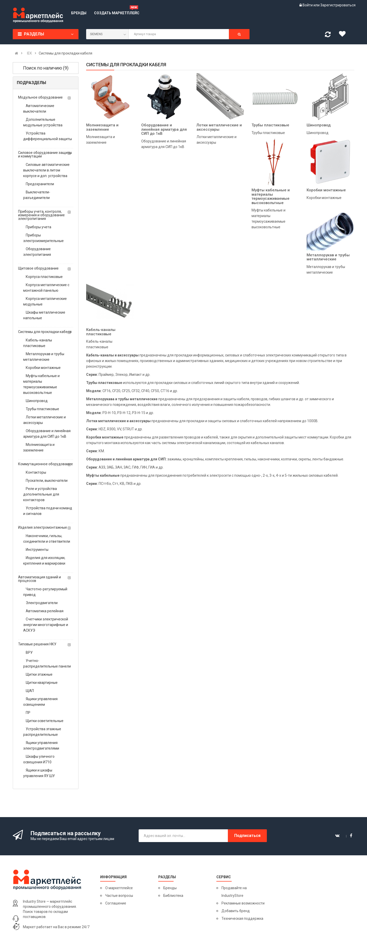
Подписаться (247, 835)
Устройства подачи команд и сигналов (47, 511)
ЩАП (30, 691)
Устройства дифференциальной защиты (47, 136)
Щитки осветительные (44, 721)
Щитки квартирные (42, 683)
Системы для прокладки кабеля (45, 332)
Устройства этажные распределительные (42, 732)
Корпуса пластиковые (44, 277)
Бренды (170, 888)
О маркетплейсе (119, 888)
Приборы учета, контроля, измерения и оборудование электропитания (41, 215)
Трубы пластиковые (42, 409)
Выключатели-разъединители (36, 195)
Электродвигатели (42, 603)
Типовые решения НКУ (37, 644)
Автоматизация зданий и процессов (39, 579)
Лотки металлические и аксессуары (44, 420)
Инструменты (37, 550)
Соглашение (115, 903)
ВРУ (29, 652)
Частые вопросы (119, 896)
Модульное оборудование (40, 97)
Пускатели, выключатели (47, 480)
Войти (308, 5)
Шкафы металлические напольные (44, 315)
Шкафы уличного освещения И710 (39, 759)
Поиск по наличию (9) (46, 68)
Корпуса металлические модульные (45, 301)
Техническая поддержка (242, 918)
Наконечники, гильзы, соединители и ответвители (46, 538)
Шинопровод (37, 401)
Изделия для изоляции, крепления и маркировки (44, 560)
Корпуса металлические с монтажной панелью (46, 287)
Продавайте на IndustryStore (234, 892)
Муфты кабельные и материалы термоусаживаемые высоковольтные (41, 384)
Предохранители (40, 184)
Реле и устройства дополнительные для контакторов (41, 494)
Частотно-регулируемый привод (45, 592)
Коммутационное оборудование (45, 464)
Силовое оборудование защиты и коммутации (45, 154)
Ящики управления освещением (40, 702)
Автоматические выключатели (38, 108)
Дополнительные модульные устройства (42, 122)
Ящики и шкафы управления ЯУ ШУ (39, 773)
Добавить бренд (235, 911)
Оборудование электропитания (37, 252)
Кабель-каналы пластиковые (37, 343)
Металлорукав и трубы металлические (43, 357)
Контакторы (36, 472)
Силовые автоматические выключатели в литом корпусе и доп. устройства (46, 170)
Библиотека (173, 896)
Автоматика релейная (44, 611)
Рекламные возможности (243, 903)
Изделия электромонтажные (42, 527)
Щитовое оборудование (38, 268)
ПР (28, 713)
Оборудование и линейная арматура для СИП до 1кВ (47, 433)
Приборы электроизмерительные (43, 238)
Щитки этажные (39, 674)
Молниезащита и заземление (39, 447)
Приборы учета (38, 227)
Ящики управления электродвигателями (41, 745)
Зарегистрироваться (338, 5)
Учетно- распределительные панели (47, 663)
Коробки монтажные (43, 368)
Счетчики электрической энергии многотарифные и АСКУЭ (45, 624)
